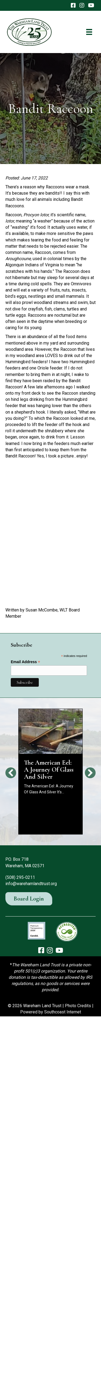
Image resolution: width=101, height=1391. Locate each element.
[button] (10, 772)
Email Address (25, 662)
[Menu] (89, 32)
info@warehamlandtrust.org (31, 883)
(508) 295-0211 (20, 877)
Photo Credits (78, 1005)
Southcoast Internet (62, 1011)
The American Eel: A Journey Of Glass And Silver (49, 770)
